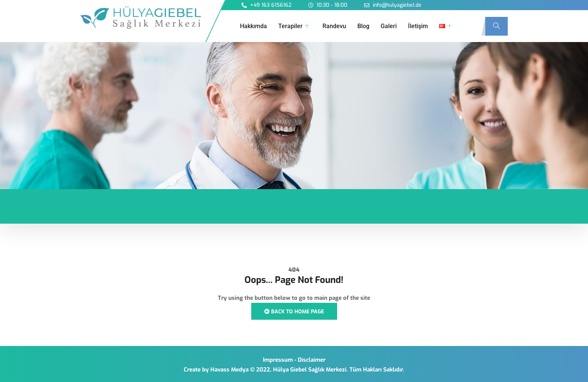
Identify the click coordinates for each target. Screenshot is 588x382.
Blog (363, 26)
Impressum (278, 360)
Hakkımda (253, 26)
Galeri (389, 26)
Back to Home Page (294, 311)
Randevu (334, 26)
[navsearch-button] (496, 26)
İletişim (418, 26)
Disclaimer (312, 360)
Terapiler (293, 26)
